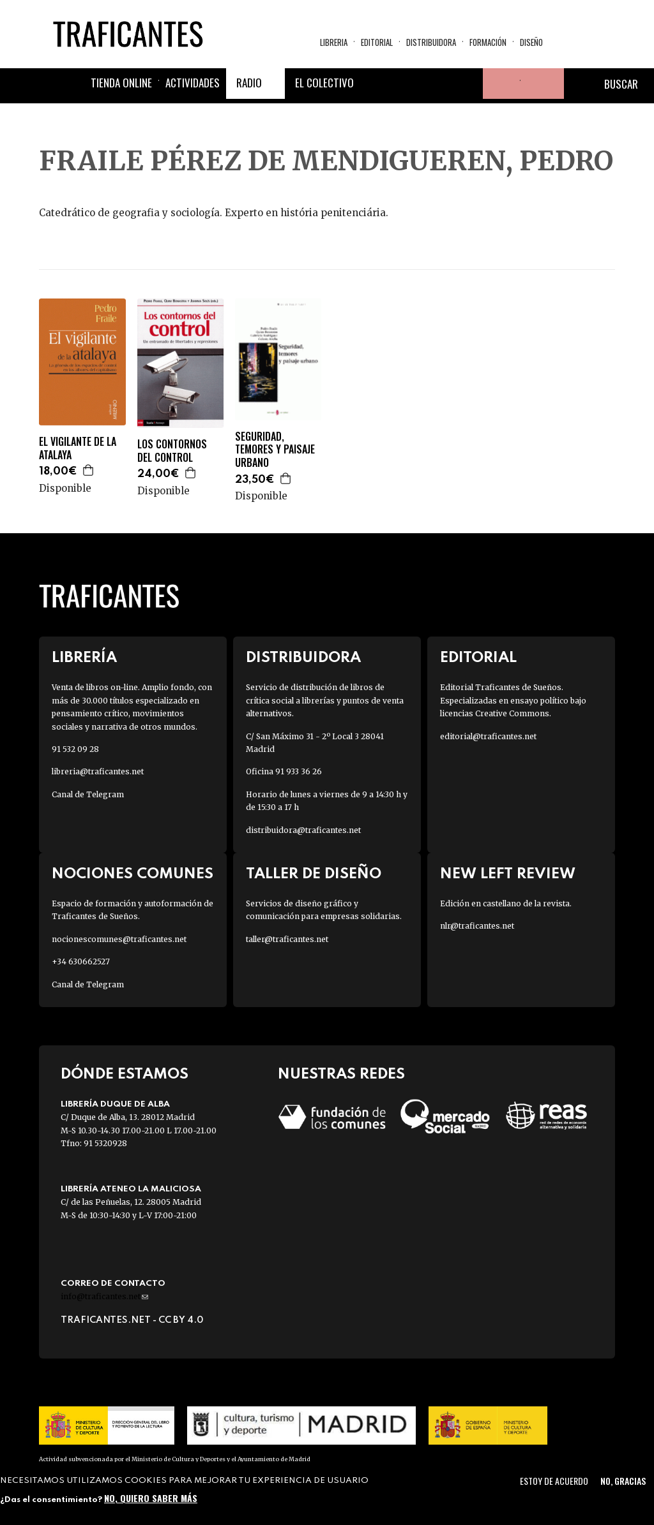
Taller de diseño (313, 874)
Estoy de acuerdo (554, 1480)
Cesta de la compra (542, 83)
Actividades (192, 83)
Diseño (531, 42)
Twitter (406, 83)
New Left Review (507, 874)
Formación (487, 42)
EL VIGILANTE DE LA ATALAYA (77, 448)
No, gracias (623, 1480)
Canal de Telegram (88, 794)
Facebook (375, 83)
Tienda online (121, 83)
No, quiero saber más (150, 1498)
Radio (249, 83)
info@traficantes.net (104, 1296)
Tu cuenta (498, 83)
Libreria (333, 42)
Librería (84, 658)
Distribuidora (431, 42)
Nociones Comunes (132, 874)
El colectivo (324, 83)
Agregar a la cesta (89, 470)
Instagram (437, 83)
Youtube (467, 83)
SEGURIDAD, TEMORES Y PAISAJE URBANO (275, 449)
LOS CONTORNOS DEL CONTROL (172, 451)
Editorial (377, 42)
